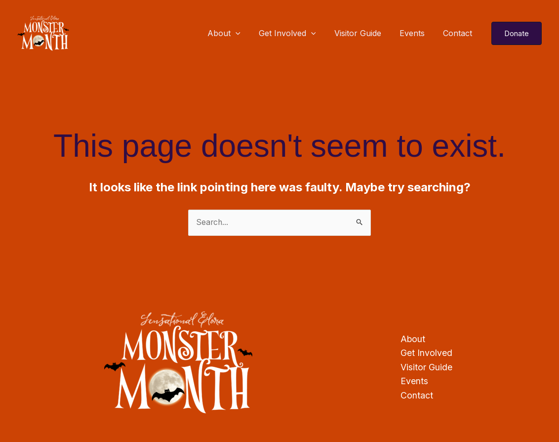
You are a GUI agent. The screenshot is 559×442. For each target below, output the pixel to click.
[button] (516, 33)
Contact (459, 33)
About (235, 33)
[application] (247, 33)
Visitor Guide (364, 33)
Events (416, 33)
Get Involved (296, 33)
